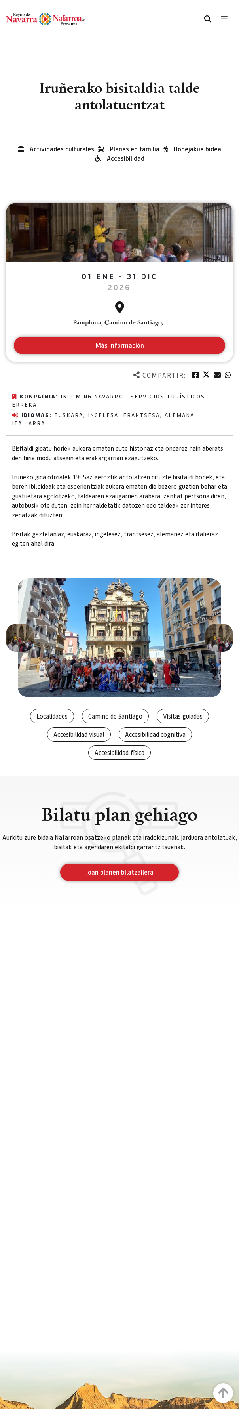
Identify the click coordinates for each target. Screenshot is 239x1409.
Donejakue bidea (197, 149)
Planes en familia (134, 149)
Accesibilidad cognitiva (155, 734)
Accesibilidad (125, 158)
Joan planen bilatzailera (120, 872)
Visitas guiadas (183, 716)
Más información (119, 345)
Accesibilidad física (119, 752)
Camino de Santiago (115, 716)
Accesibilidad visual (78, 734)
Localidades (52, 716)
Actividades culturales (62, 149)
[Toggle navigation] (224, 19)
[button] (20, 638)
